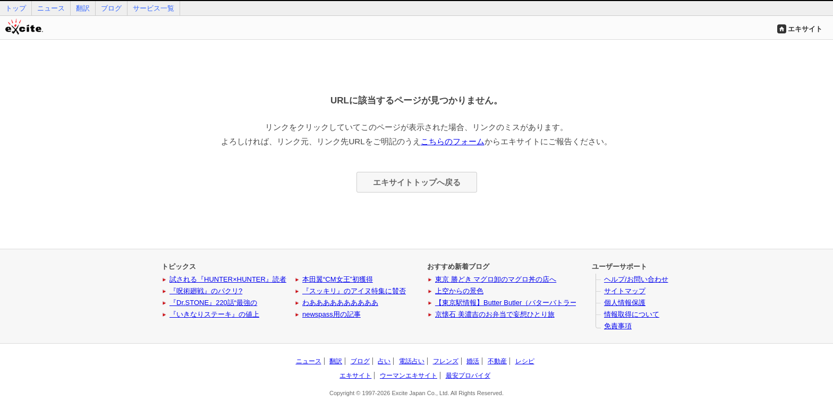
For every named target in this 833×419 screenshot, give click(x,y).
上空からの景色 (459, 291)
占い (384, 361)
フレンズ (445, 361)
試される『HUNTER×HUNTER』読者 (227, 279)
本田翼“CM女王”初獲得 (337, 279)
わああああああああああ (340, 303)
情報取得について (631, 314)
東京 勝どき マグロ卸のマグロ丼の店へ (495, 279)
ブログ (111, 8)
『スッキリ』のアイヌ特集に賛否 (354, 291)
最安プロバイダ (468, 375)
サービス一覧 (153, 8)
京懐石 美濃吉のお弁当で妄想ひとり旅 (495, 314)
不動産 (497, 361)
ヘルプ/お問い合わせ (636, 279)
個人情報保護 (624, 303)
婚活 (472, 361)
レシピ (524, 361)
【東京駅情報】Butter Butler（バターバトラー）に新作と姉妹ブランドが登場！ (558, 303)
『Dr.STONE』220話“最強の (213, 303)
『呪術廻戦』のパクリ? (205, 291)
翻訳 (83, 8)
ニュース (51, 8)
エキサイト (805, 29)
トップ (15, 8)
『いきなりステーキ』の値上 (214, 314)
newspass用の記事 (331, 314)
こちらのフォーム (452, 141)
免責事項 (618, 326)
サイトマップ (624, 291)
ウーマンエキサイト (408, 375)
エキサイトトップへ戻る (417, 182)
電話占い (411, 361)
